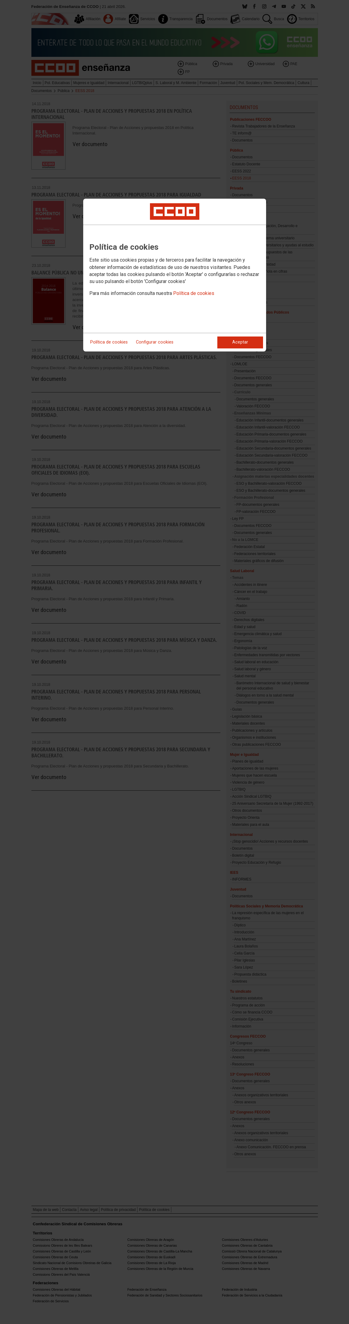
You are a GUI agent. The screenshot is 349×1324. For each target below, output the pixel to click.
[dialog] (174, 275)
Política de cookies (193, 293)
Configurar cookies (154, 342)
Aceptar (240, 342)
